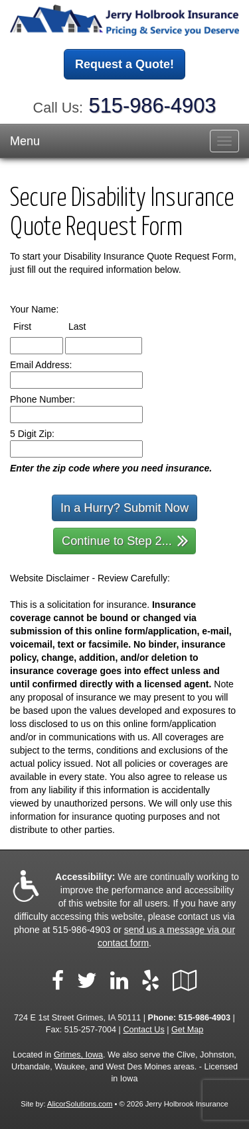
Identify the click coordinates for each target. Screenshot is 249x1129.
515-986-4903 (152, 105)
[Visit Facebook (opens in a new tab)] (57, 981)
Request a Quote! (124, 64)
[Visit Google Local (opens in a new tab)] (185, 981)
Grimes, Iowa (78, 1054)
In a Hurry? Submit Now (124, 508)
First (34, 326)
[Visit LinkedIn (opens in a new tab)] (119, 981)
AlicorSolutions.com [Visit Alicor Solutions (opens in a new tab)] (79, 1104)
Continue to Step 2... (125, 540)
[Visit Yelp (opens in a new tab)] (150, 981)
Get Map (187, 1029)
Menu (25, 141)
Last (89, 326)
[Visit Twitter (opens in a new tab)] (87, 981)
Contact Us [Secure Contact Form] (143, 1029)
